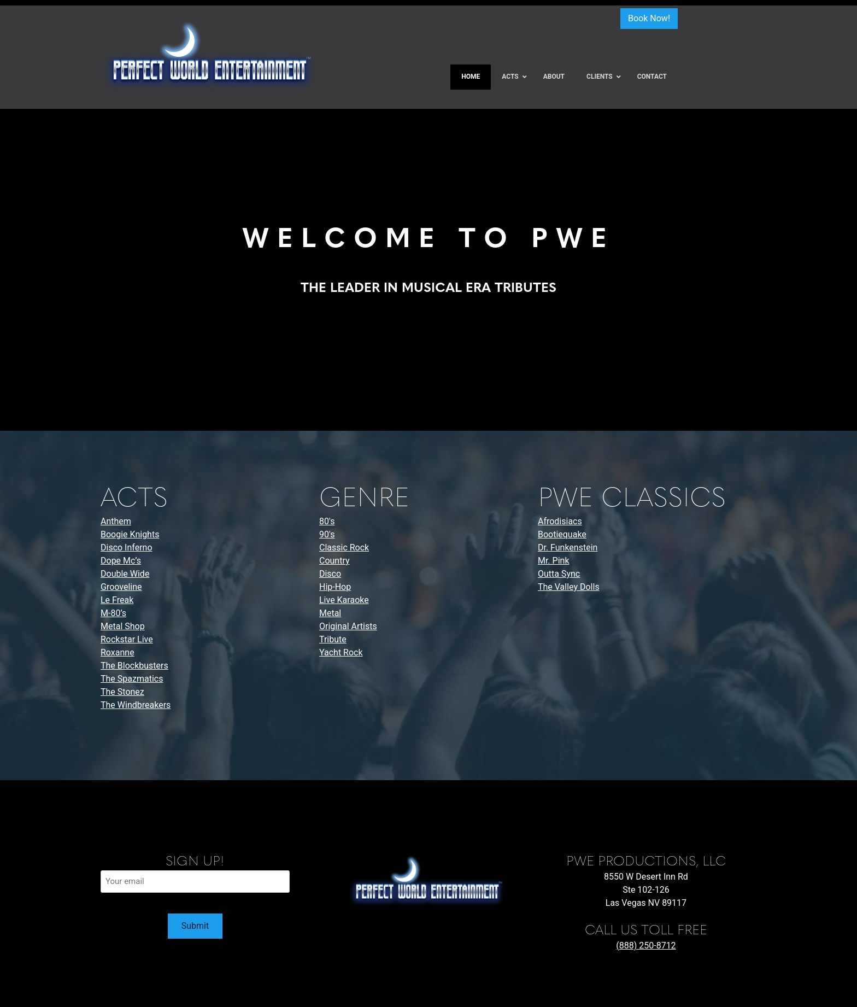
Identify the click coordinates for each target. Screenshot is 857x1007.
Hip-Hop (335, 587)
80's (326, 521)
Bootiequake (562, 534)
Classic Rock (344, 547)
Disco (330, 574)
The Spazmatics (132, 679)
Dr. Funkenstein (567, 547)
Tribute (333, 639)
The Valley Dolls (569, 587)
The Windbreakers (136, 705)
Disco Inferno (126, 547)
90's (326, 534)
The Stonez (122, 692)
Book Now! (649, 18)
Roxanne (117, 652)
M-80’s (113, 613)
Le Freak (117, 600)
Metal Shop (123, 626)
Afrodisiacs (560, 521)
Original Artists (348, 626)
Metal (330, 613)
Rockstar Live (127, 639)
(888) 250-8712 (646, 945)
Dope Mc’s (121, 560)
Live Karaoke (344, 600)
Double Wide (125, 574)
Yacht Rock (341, 652)
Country (334, 560)
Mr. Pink (554, 560)
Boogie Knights (130, 534)
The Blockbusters (134, 665)
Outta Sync (559, 574)
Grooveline (121, 587)
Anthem (116, 521)
